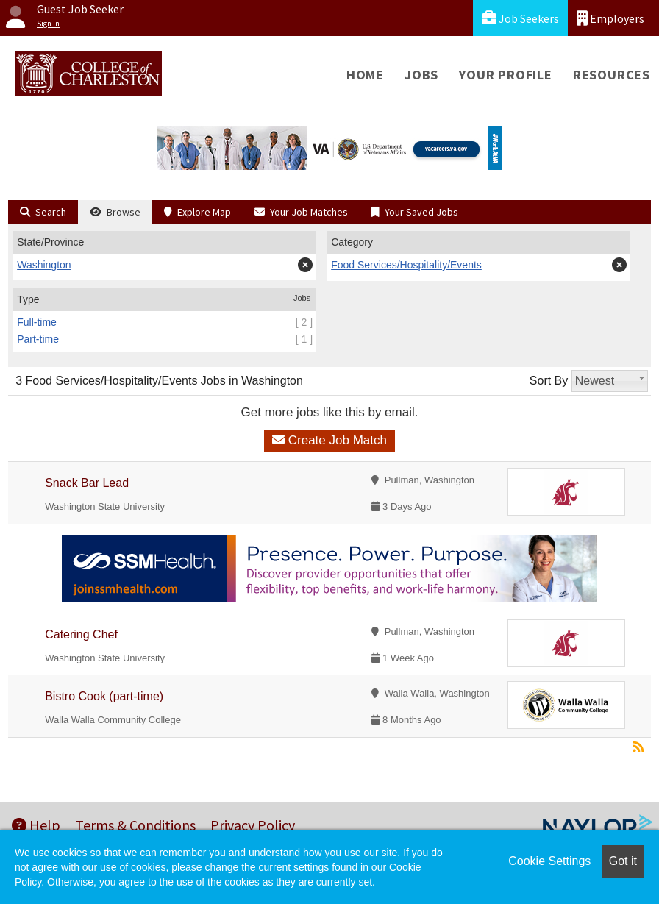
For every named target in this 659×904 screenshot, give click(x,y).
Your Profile (505, 74)
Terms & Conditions (135, 825)
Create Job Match (329, 440)
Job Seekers (520, 18)
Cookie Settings (549, 861)
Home (365, 74)
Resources (611, 74)
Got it (623, 861)
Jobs (421, 74)
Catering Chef (81, 634)
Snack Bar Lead (87, 483)
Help (36, 825)
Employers (610, 18)
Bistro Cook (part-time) (104, 696)
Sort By (549, 380)
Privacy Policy (252, 825)
